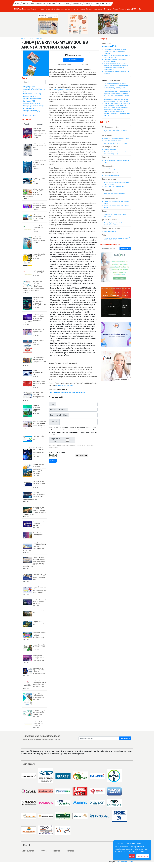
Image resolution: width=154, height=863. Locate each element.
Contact (106, 4)
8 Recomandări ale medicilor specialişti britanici (115, 131)
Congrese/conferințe (57, 4)
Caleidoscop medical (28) (32, 99)
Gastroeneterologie (110, 173)
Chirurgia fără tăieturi (110, 149)
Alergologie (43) (29, 87)
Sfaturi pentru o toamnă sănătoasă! (114, 186)
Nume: (52, 404)
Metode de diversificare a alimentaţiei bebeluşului (115, 215)
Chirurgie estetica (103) (31, 103)
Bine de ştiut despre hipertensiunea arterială (116, 138)
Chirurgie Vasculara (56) (31, 111)
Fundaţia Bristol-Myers (62, 90)
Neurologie (107, 190)
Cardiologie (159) (29, 101)
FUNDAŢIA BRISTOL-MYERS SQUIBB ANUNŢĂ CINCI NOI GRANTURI (117, 239)
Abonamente (96, 4)
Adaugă (52, 461)
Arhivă (44, 851)
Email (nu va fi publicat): (58, 410)
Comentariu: (54, 422)
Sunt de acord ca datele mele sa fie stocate (62, 440)
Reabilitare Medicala (110, 220)
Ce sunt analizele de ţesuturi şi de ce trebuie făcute (116, 202)
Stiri (41, 39)
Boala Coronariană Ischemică (112, 141)
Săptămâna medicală (27, 39)
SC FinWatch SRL (121, 862)
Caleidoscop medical (110, 127)
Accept (131, 856)
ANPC (130, 862)
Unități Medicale (82, 4)
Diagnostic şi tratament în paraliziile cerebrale (114, 194)
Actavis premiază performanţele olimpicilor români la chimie (116, 183)
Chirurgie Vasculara (110, 147)
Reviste (71, 4)
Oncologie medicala (110, 199)
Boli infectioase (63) (30, 96)
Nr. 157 (36, 39)
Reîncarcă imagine (81, 455)
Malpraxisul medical (110, 231)
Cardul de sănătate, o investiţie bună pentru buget (116, 161)
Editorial (105, 157)
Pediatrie (106, 211)
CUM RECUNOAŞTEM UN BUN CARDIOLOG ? (116, 143)
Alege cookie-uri (142, 856)
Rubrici (56, 851)
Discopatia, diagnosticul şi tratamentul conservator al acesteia (115, 224)
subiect (117, 81)
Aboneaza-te (125, 248)
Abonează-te (125, 738)
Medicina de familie (110, 179)
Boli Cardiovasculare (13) (32, 94)
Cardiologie (107, 136)
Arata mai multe (29, 115)
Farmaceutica (107, 166)
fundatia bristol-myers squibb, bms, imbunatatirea (67, 393)
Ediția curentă (27, 851)
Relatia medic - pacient (111, 228)
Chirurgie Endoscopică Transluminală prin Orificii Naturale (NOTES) (116, 153)
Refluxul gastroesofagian (111, 175)
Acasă (36, 4)
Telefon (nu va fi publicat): (59, 415)
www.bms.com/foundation (64, 386)
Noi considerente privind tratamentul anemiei (117, 169)
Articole (44, 4)
